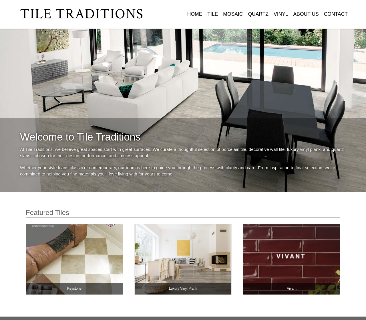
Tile (212, 14)
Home (194, 14)
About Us (306, 14)
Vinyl (281, 14)
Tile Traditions (82, 14)
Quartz (258, 14)
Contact (336, 14)
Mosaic (233, 14)
